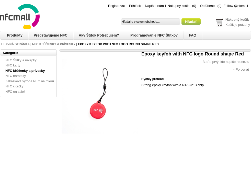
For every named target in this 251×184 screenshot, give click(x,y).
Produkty (14, 35)
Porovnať (242, 70)
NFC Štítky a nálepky (21, 60)
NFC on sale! (15, 92)
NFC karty (12, 65)
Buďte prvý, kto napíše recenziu (225, 62)
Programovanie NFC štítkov (154, 35)
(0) (194, 6)
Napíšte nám (154, 6)
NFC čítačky (14, 86)
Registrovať (116, 6)
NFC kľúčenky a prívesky (53, 44)
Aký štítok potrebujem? (99, 35)
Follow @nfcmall (235, 6)
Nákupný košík (178, 6)
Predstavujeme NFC (50, 35)
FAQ (192, 35)
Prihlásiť (135, 6)
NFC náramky (15, 76)
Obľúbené (207, 6)
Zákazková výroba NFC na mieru (29, 81)
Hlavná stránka (15, 44)
